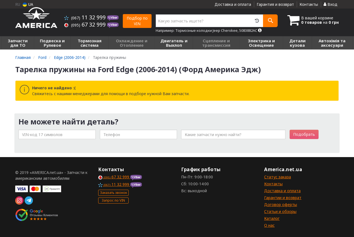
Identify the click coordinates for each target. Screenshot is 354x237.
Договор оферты (280, 204)
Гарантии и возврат (282, 197)
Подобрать (304, 134)
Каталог (272, 218)
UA (28, 4)
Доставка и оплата (233, 4)
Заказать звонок (113, 192)
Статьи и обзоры (280, 211)
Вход (330, 4)
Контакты (309, 4)
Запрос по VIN (113, 200)
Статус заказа (277, 176)
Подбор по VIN (137, 20)
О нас (269, 225)
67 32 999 (85, 24)
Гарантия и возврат (275, 4)
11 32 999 (85, 17)
